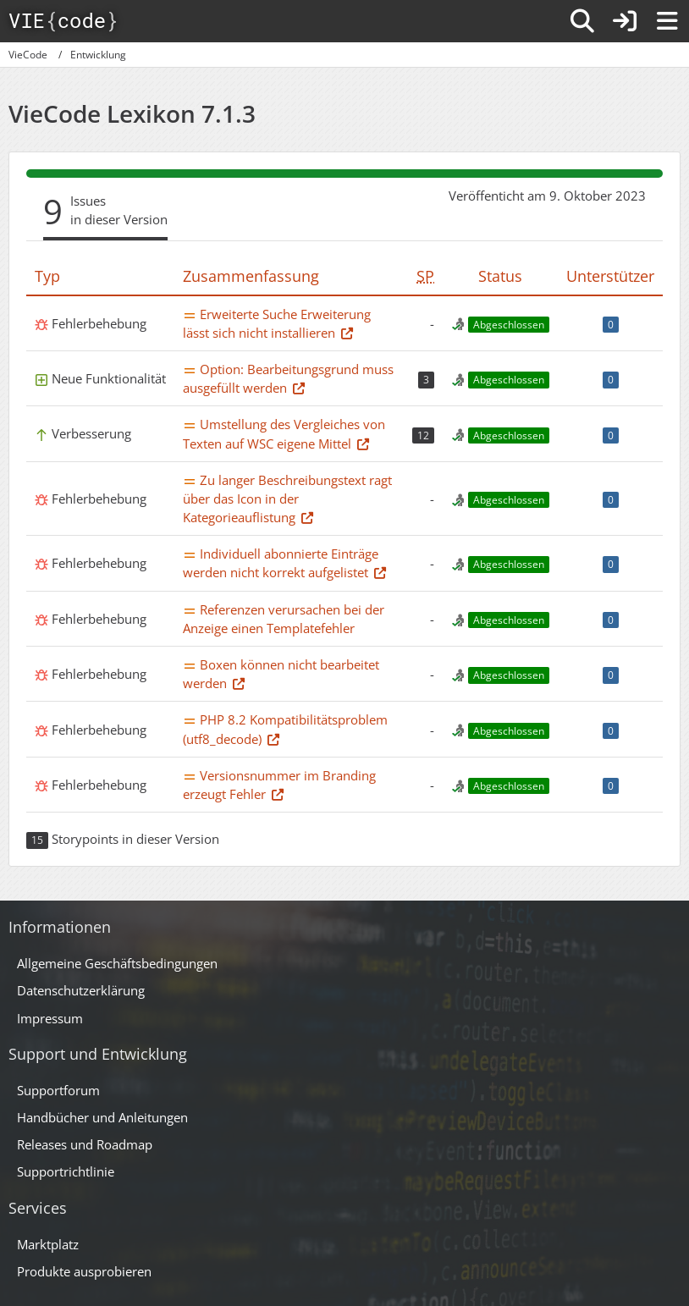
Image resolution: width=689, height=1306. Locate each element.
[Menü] (667, 21)
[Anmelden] (625, 21)
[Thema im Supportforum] (347, 332)
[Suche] (582, 21)
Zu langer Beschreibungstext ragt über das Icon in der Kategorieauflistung (287, 498)
